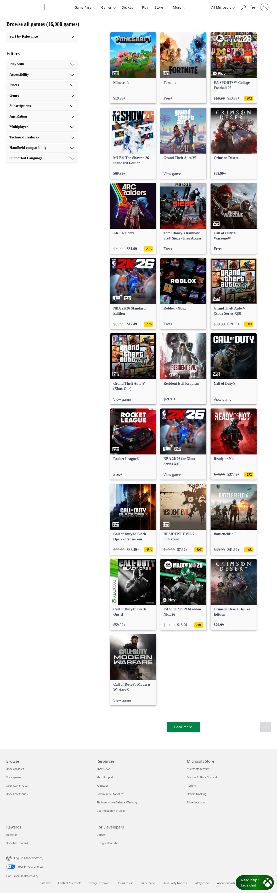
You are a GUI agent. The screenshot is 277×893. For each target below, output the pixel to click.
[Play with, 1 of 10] (41, 64)
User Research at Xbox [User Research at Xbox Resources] (111, 810)
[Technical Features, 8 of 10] (41, 137)
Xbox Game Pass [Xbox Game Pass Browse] (16, 785)
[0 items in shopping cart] (253, 7)
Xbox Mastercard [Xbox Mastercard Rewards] (17, 843)
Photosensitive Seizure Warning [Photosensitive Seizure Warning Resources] (117, 802)
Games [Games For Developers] (101, 834)
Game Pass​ (83, 7)
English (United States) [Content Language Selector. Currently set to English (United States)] (28, 858)
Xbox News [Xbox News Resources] (103, 769)
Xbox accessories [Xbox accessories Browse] (17, 794)
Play (145, 7)
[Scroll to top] (265, 727)
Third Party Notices (174, 883)
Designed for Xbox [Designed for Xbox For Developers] (108, 843)
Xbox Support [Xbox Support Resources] (105, 777)
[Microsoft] (24, 7)
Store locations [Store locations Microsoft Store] (196, 802)
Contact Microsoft (69, 883)
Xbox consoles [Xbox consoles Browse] (15, 769)
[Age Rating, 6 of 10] (41, 116)
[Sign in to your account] (264, 7)
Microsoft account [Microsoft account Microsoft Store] (198, 769)
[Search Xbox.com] (243, 7)
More (177, 7)
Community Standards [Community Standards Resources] (111, 794)
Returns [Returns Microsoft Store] (192, 785)
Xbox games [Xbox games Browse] (13, 777)
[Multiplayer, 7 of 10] (41, 127)
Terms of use (125, 883)
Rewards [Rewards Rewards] (11, 834)
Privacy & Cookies (99, 883)
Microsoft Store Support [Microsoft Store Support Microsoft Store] (202, 777)
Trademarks (147, 883)
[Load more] (183, 727)
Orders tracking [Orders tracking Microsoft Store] (196, 794)
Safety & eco (202, 883)
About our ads (226, 883)
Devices (127, 7)
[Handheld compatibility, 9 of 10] (41, 148)
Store (159, 7)
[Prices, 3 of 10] (41, 85)
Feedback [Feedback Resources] (102, 785)
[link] (133, 67)
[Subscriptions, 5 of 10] (41, 106)
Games (106, 7)
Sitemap (46, 883)
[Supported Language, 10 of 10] (41, 158)
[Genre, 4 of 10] (41, 95)
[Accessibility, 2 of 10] (41, 75)
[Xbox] (59, 7)
